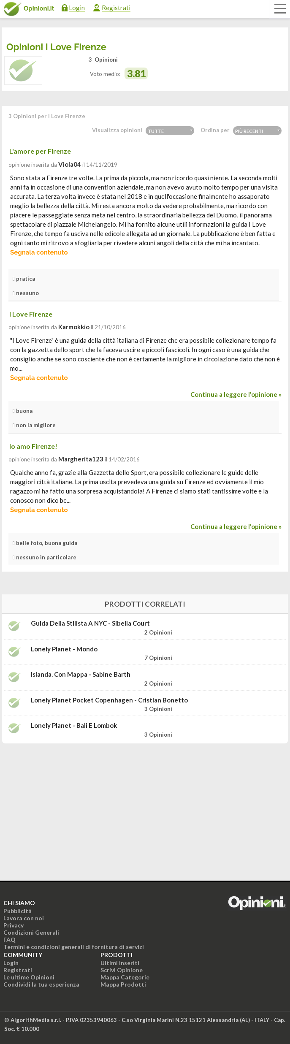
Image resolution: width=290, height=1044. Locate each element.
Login (77, 7)
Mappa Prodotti (123, 984)
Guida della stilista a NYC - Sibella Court (90, 623)
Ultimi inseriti (119, 962)
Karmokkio (73, 327)
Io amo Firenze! (33, 446)
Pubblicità (17, 910)
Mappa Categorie (124, 977)
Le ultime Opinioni (28, 977)
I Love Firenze (30, 314)
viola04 (69, 164)
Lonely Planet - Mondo (64, 649)
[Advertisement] (145, 803)
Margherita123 (80, 459)
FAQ (9, 939)
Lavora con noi (23, 918)
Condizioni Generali (31, 932)
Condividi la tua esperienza (41, 984)
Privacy (13, 925)
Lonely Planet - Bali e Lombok (74, 725)
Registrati (116, 7)
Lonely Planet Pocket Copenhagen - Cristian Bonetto (109, 700)
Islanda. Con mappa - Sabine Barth (80, 674)
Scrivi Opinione (121, 969)
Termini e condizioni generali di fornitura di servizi (73, 946)
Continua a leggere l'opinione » (236, 394)
